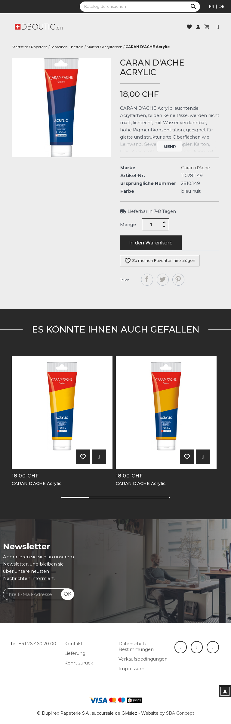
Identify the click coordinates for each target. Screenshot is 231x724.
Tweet (163, 279)
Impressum (131, 668)
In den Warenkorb (151, 243)
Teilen (147, 279)
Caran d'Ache (195, 167)
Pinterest (178, 279)
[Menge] (151, 225)
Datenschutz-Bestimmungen (136, 646)
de (221, 6)
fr (211, 6)
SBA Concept (180, 713)
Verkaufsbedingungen (143, 659)
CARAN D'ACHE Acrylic (36, 483)
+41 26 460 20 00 (37, 643)
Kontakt (73, 643)
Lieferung (74, 653)
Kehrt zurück (78, 663)
